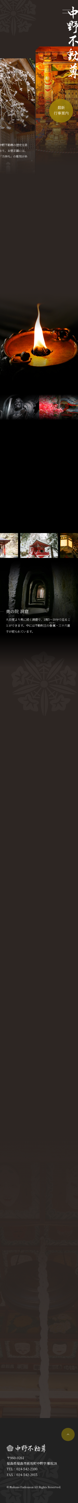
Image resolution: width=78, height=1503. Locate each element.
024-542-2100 (26, 1469)
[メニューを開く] (66, 11)
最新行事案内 (61, 110)
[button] (63, 545)
